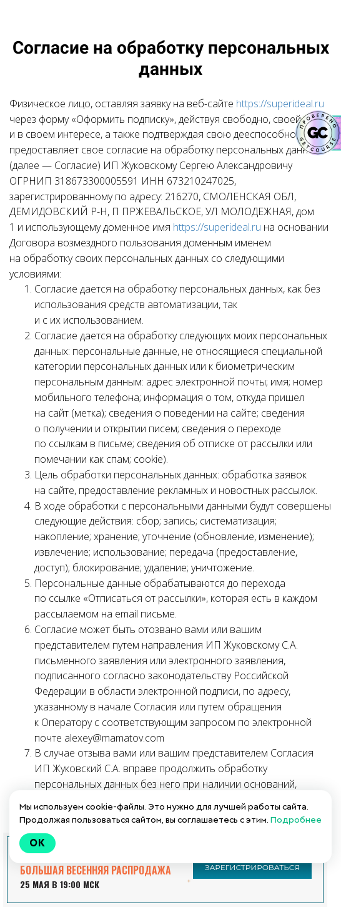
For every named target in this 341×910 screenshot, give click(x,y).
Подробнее (296, 819)
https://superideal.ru (280, 103)
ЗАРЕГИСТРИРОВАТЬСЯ (252, 867)
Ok (37, 842)
